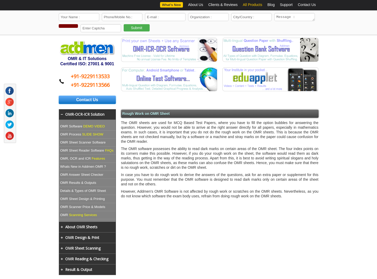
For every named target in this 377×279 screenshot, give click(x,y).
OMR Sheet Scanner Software (83, 143)
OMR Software (82, 127)
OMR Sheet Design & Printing (82, 200)
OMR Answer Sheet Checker (81, 175)
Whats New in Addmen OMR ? (83, 167)
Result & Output (78, 270)
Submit (136, 29)
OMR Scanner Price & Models (82, 208)
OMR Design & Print (82, 238)
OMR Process (81, 135)
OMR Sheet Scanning (83, 248)
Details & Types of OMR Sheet (83, 191)
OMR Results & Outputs (78, 183)
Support (286, 5)
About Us (195, 5)
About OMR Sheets (81, 227)
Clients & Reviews (223, 5)
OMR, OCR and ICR (82, 159)
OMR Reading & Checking (86, 259)
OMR (78, 216)
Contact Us (307, 5)
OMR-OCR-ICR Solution (84, 115)
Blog (271, 5)
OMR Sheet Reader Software (87, 151)
